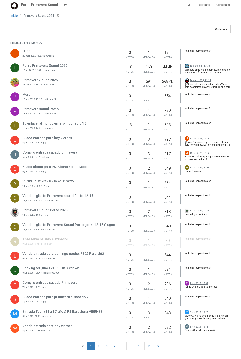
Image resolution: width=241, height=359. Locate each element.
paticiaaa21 (50, 99)
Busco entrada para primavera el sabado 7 (55, 297)
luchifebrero (48, 258)
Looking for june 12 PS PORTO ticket (51, 268)
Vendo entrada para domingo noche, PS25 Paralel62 (63, 254)
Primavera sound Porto (40, 109)
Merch (27, 94)
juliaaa (46, 157)
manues (46, 316)
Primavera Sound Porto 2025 (45, 210)
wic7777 (46, 330)
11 (149, 346)
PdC (46, 215)
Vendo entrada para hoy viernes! (47, 326)
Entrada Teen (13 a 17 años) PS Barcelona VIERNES (62, 311)
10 (139, 346)
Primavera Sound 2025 (40, 80)
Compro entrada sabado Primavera (49, 282)
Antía (47, 186)
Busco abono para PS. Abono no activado (54, 167)
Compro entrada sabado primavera (49, 152)
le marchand (49, 70)
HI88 (26, 51)
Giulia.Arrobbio (51, 200)
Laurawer (48, 128)
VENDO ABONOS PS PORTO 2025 (48, 181)
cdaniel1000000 (50, 272)
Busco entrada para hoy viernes (47, 138)
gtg (44, 142)
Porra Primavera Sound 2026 (44, 65)
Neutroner (49, 84)
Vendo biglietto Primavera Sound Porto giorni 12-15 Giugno (68, 225)
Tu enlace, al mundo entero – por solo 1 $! (54, 123)
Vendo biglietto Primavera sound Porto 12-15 (57, 196)
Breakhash (46, 243)
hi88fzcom (49, 55)
